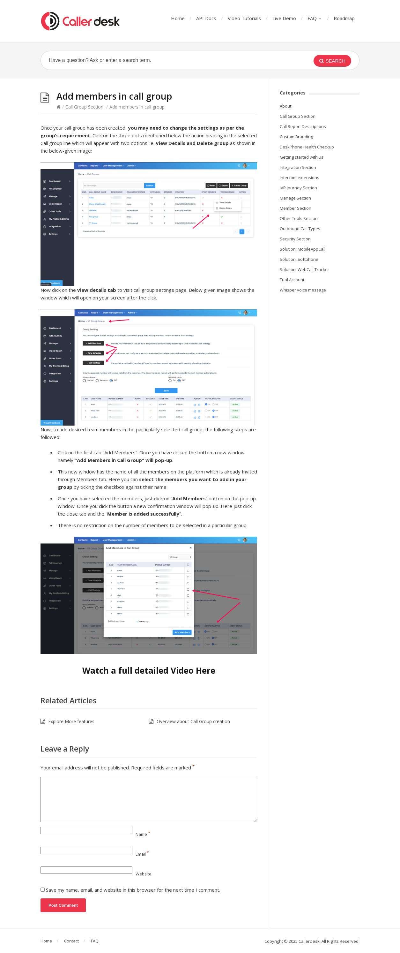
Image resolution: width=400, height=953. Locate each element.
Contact (71, 941)
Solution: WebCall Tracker (304, 269)
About (285, 106)
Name (143, 834)
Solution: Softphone (299, 259)
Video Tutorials (244, 18)
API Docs (206, 18)
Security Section (295, 239)
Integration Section (298, 167)
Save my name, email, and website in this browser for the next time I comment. (133, 890)
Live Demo (284, 18)
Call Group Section (84, 107)
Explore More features (71, 721)
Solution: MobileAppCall (302, 249)
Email (142, 854)
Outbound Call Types (300, 228)
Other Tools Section (299, 218)
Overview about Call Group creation (193, 721)
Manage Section (295, 198)
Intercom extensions (299, 177)
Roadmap (344, 18)
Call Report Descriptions (303, 126)
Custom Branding (296, 137)
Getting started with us (301, 157)
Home (178, 18)
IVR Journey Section (298, 188)
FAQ (314, 18)
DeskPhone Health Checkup (307, 147)
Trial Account (292, 280)
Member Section (295, 208)
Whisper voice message (303, 290)
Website (144, 874)
